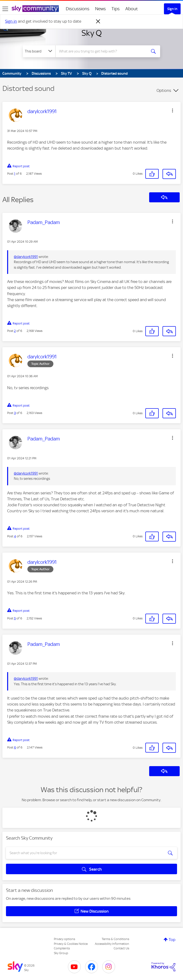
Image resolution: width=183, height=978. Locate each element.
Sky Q (91, 33)
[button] (172, 110)
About (131, 8)
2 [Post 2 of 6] (15, 331)
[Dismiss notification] (98, 21)
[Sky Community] (35, 8)
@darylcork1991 (26, 257)
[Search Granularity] (39, 51)
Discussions (77, 8)
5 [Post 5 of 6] (15, 618)
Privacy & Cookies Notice (71, 944)
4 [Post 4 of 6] (15, 536)
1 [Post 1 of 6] (14, 173)
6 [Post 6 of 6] (15, 747)
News (100, 8)
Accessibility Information (112, 944)
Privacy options (64, 939)
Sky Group (61, 953)
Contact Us (121, 948)
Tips (116, 8)
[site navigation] (5, 9)
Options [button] (164, 90)
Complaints (62, 948)
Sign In (172, 9)
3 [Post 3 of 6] (15, 413)
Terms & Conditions (115, 939)
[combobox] (103, 51)
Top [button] (172, 939)
